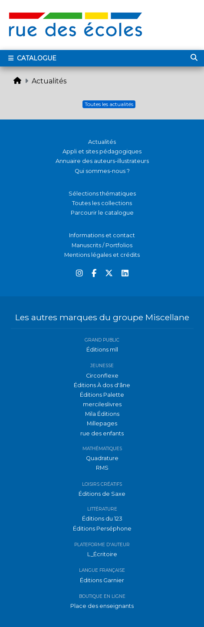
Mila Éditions (102, 414)
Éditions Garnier (102, 580)
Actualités (49, 81)
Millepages (102, 423)
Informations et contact (102, 235)
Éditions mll (102, 349)
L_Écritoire (102, 554)
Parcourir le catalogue (102, 212)
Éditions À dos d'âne (102, 385)
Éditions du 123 (102, 518)
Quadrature (102, 458)
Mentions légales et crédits (102, 255)
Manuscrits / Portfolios (102, 245)
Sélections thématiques (102, 193)
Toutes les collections (102, 203)
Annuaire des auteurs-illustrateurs (102, 161)
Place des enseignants (102, 606)
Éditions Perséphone (102, 528)
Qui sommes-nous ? (102, 171)
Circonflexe (102, 375)
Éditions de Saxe (102, 494)
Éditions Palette (102, 394)
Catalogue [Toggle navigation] (31, 58)
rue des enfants (102, 433)
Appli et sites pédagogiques (102, 151)
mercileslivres (102, 404)
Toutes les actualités (109, 104)
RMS (102, 467)
